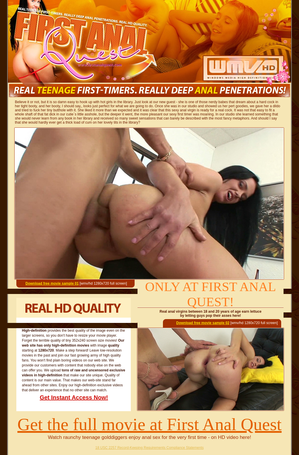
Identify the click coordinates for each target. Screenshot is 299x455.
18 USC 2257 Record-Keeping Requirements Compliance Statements (149, 448)
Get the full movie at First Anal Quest (150, 424)
